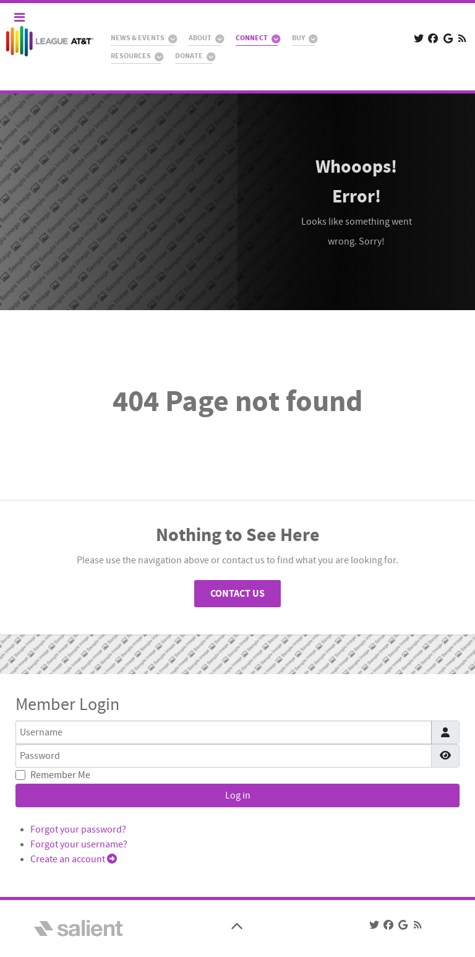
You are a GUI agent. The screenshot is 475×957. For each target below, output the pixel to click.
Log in (237, 795)
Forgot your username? (78, 844)
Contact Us (237, 593)
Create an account (73, 859)
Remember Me (60, 775)
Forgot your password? (78, 829)
